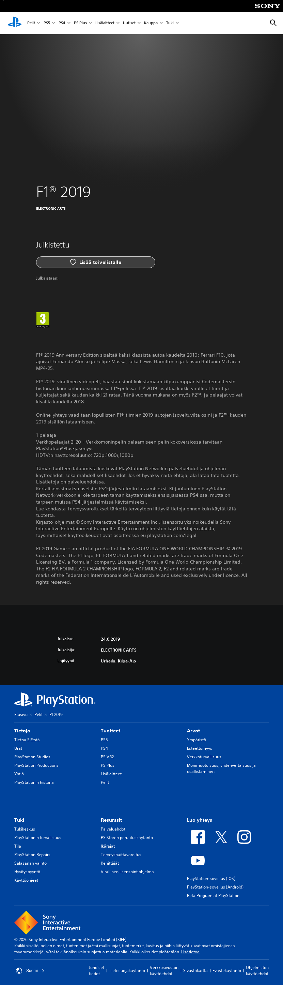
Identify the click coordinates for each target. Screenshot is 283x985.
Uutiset (129, 23)
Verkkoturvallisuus (204, 757)
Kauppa (151, 23)
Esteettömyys (199, 748)
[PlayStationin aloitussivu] (14, 23)
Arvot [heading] (193, 731)
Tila (17, 846)
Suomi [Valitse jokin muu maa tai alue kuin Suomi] (30, 970)
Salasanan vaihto (30, 863)
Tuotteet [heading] (110, 731)
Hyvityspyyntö (27, 872)
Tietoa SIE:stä (27, 740)
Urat (18, 748)
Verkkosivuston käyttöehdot (164, 970)
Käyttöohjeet (26, 880)
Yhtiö (19, 774)
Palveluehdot (113, 829)
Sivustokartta (195, 970)
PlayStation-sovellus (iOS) (211, 878)
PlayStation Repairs (32, 854)
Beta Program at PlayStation (213, 895)
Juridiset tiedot (96, 970)
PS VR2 (107, 757)
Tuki (170, 23)
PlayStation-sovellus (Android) (215, 887)
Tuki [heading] (19, 820)
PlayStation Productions (36, 765)
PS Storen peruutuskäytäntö (127, 837)
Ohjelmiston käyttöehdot (257, 970)
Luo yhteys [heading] (199, 820)
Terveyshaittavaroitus (121, 854)
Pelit (31, 23)
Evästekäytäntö (227, 970)
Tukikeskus (24, 829)
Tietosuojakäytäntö (127, 970)
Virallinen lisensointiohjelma (127, 872)
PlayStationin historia (34, 782)
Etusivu (21, 714)
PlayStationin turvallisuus (37, 837)
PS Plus (80, 23)
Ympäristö (196, 740)
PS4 (62, 23)
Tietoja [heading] (22, 731)
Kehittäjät (110, 863)
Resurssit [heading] (111, 820)
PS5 (47, 23)
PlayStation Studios (32, 757)
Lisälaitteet (104, 23)
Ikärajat (108, 846)
